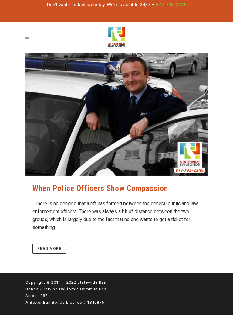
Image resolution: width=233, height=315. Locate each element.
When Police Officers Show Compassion (100, 188)
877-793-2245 (171, 5)
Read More (49, 249)
